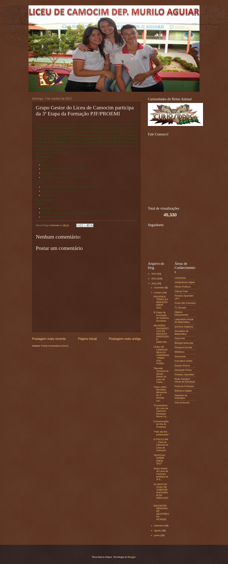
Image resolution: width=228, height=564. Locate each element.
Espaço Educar (182, 365)
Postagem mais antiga (125, 339)
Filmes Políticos (183, 286)
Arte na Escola (182, 402)
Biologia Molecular (184, 343)
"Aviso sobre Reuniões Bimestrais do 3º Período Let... (160, 394)
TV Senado (180, 307)
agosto (158, 530)
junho (157, 535)
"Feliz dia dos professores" (161, 433)
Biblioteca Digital (183, 390)
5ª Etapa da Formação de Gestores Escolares (161, 316)
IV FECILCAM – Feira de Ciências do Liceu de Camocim (161, 445)
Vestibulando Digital (185, 282)
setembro (159, 525)
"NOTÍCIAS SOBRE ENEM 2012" (159, 459)
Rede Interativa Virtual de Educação (185, 380)
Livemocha (180, 277)
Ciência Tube (181, 291)
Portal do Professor (184, 386)
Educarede (180, 356)
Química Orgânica (184, 326)
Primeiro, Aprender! (184, 374)
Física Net (180, 338)
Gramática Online (183, 361)
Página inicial (87, 339)
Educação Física (183, 370)
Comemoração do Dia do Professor (161, 424)
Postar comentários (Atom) (54, 345)
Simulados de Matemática (181, 332)
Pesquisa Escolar (183, 347)
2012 (154, 283)
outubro (158, 292)
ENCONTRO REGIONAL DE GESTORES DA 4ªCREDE (161, 512)
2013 (154, 278)
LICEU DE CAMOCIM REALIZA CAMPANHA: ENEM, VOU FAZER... (161, 355)
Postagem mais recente (49, 339)
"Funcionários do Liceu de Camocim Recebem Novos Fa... (161, 411)
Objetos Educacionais (181, 313)
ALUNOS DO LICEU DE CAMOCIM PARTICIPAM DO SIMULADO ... (161, 492)
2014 (154, 273)
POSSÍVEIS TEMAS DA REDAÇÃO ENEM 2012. (161, 302)
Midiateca (179, 352)
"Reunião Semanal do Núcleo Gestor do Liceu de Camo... (161, 375)
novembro (159, 287)
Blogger (132, 557)
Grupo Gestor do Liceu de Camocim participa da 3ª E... (161, 474)
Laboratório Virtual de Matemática (184, 320)
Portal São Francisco (185, 303)
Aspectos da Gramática (181, 396)
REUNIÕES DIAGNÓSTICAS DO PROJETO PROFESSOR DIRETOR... (161, 333)
